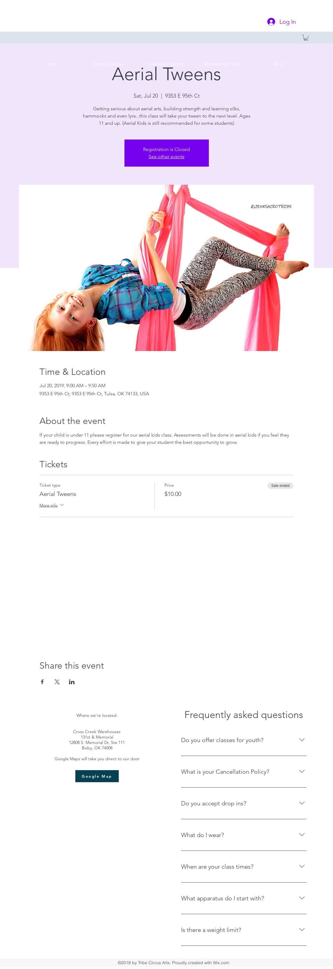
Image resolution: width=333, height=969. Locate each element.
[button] (305, 38)
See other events (166, 156)
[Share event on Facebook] (42, 681)
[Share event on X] (57, 681)
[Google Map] (97, 776)
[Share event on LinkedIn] (72, 681)
